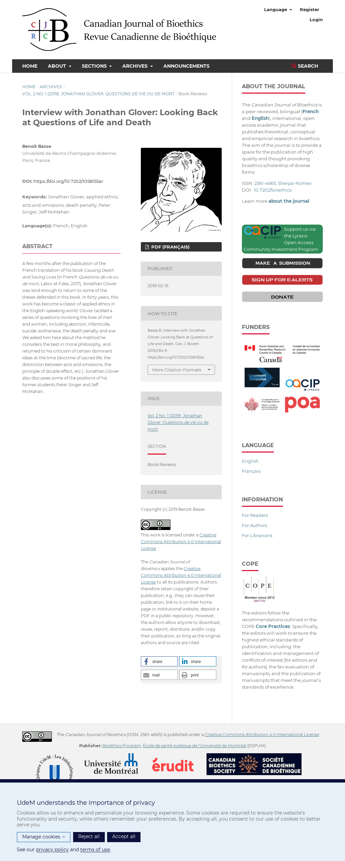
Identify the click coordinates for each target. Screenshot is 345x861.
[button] (159, 661)
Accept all (123, 836)
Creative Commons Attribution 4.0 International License (181, 541)
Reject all (89, 836)
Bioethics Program (121, 745)
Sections (95, 66)
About (57, 66)
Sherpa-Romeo (295, 183)
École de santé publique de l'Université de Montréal (194, 745)
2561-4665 (265, 183)
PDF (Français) (170, 247)
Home (29, 66)
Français (251, 471)
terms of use (95, 850)
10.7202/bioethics (272, 190)
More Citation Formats (176, 369)
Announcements (186, 66)
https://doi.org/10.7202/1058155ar (68, 181)
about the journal (289, 201)
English (250, 461)
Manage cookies (43, 837)
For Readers (255, 515)
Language (276, 9)
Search (305, 66)
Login (316, 19)
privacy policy (52, 850)
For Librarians (257, 535)
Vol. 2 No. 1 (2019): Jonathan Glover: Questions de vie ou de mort (98, 93)
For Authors (254, 525)
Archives (135, 66)
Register (309, 9)
